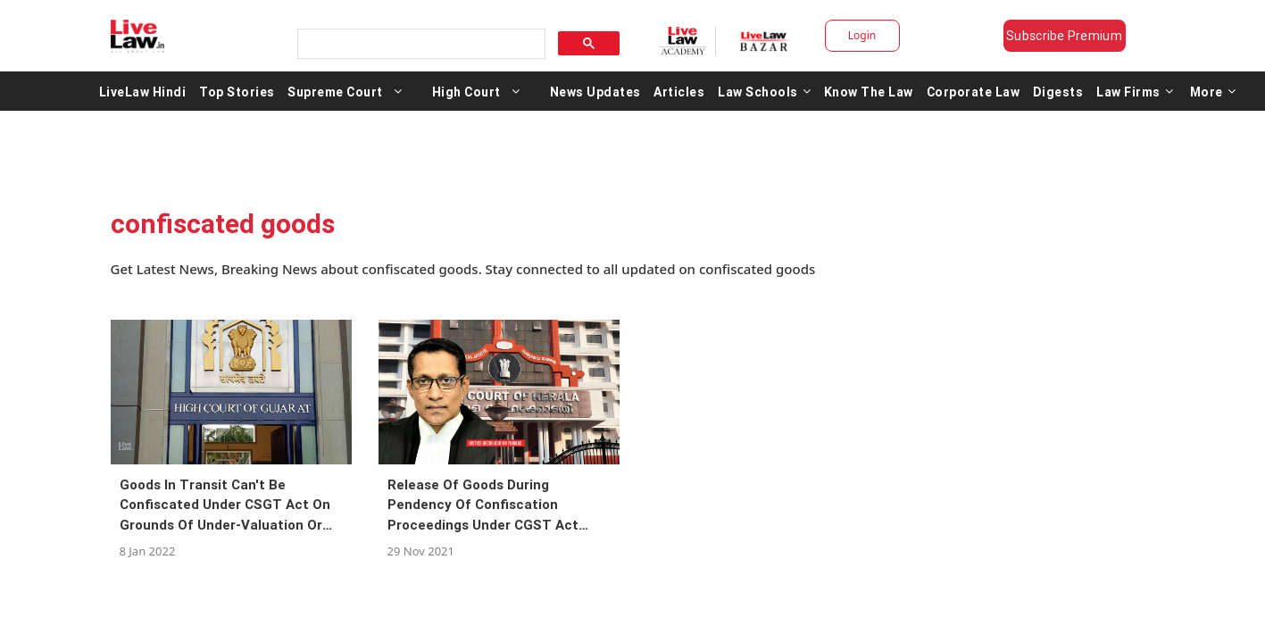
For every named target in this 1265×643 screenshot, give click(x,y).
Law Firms (1134, 91)
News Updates (595, 91)
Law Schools (764, 91)
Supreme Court (335, 91)
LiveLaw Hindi (143, 91)
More (1213, 91)
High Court (466, 91)
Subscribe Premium (1064, 36)
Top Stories (237, 91)
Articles (678, 91)
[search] (419, 44)
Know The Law (868, 91)
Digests (1058, 91)
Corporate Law (973, 91)
